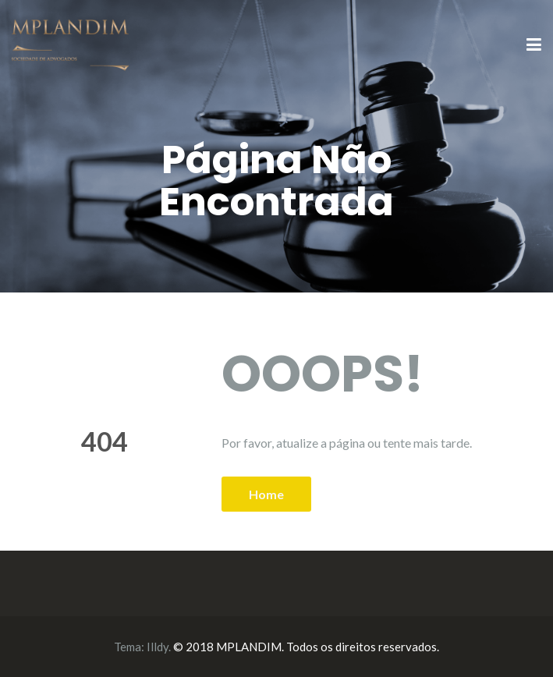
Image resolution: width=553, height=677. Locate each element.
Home (266, 494)
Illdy (157, 647)
